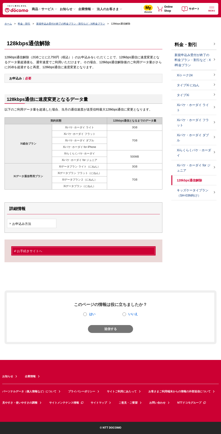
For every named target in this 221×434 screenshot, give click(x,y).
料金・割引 (24, 23)
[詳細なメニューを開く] (212, 8)
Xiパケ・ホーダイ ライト (193, 107)
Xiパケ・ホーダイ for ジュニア (193, 167)
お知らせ (66, 9)
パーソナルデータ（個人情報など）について (29, 391)
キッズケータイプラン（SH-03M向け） (192, 192)
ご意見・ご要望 (128, 402)
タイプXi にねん (188, 85)
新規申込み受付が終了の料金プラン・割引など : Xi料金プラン (70, 23)
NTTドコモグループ (191, 403)
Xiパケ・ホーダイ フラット (193, 122)
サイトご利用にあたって (122, 391)
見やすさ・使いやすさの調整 (19, 402)
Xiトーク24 (185, 75)
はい (92, 314)
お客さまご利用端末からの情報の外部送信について (179, 391)
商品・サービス (43, 9)
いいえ (133, 314)
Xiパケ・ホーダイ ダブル (193, 137)
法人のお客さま (108, 9)
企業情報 (84, 9)
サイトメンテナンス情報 (66, 403)
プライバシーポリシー (81, 391)
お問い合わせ (157, 402)
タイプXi (183, 95)
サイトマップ (99, 402)
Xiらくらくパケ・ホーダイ (194, 152)
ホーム (8, 23)
